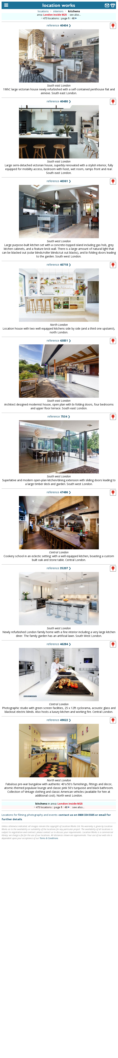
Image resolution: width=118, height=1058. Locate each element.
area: (52, 14)
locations (43, 11)
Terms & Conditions (49, 838)
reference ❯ (59, 25)
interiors (58, 11)
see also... (75, 14)
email (102, 815)
